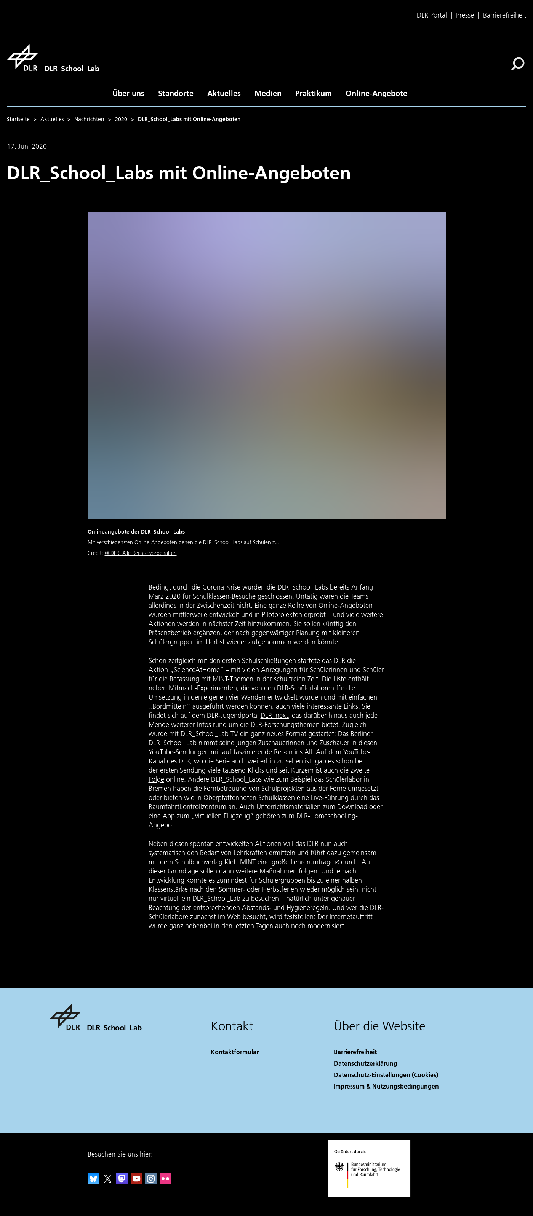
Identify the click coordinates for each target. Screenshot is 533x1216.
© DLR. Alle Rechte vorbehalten (141, 553)
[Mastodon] (122, 1182)
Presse (465, 15)
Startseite (18, 119)
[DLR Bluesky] (93, 1182)
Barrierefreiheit (504, 15)
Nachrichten (89, 119)
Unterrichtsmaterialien (288, 806)
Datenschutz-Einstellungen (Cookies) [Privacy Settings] (386, 1075)
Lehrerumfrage (312, 861)
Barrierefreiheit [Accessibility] (355, 1052)
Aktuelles (224, 93)
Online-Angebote (376, 93)
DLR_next (274, 715)
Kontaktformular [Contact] (235, 1052)
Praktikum (313, 93)
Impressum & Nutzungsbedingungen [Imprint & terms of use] (386, 1086)
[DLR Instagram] (151, 1182)
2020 (121, 119)
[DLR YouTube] (136, 1182)
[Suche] (518, 64)
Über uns (128, 93)
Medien (268, 93)
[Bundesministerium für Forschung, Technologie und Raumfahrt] (371, 1194)
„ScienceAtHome (194, 669)
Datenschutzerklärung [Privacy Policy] (365, 1063)
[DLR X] (108, 1182)
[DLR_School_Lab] (53, 57)
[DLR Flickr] (165, 1182)
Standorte (176, 93)
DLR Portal (432, 15)
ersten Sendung (183, 770)
